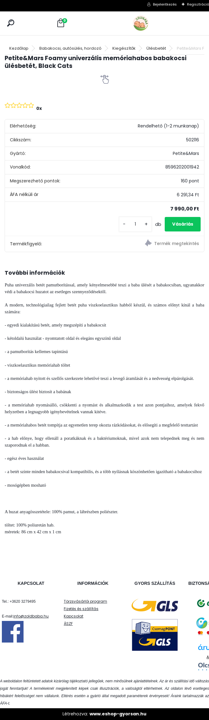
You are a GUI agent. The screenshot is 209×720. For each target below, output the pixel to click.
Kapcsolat (73, 616)
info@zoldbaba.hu (31, 616)
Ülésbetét (156, 48)
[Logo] (154, 23)
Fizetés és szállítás (81, 608)
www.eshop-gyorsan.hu (117, 714)
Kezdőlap (18, 48)
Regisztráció (198, 4)
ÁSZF (68, 623)
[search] (11, 23)
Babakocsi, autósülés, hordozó (70, 48)
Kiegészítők (124, 48)
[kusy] (135, 224)
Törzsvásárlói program (85, 601)
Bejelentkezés (165, 4)
